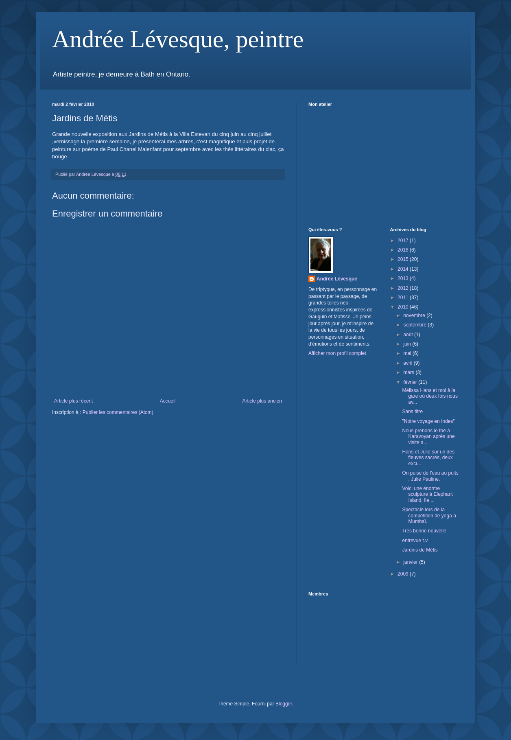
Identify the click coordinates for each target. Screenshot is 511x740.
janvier (411, 562)
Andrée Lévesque (337, 279)
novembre (414, 315)
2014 (403, 269)
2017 (403, 240)
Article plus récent (73, 401)
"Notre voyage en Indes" (428, 421)
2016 (403, 250)
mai (408, 353)
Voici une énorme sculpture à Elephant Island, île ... (427, 494)
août (408, 334)
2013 (403, 278)
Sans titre (412, 411)
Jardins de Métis (419, 550)
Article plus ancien (262, 401)
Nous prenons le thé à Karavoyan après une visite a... (428, 436)
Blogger (283, 704)
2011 (403, 297)
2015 (403, 259)
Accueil (168, 401)
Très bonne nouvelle (424, 531)
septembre (415, 325)
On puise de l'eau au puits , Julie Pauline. (430, 476)
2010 (403, 307)
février (410, 382)
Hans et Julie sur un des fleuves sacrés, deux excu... (428, 457)
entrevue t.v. (415, 540)
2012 (403, 288)
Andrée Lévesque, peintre (178, 39)
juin (407, 344)
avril (408, 363)
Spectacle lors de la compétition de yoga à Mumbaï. (429, 515)
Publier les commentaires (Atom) (118, 412)
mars (409, 372)
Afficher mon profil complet (337, 353)
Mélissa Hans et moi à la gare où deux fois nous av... (429, 396)
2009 (403, 574)
